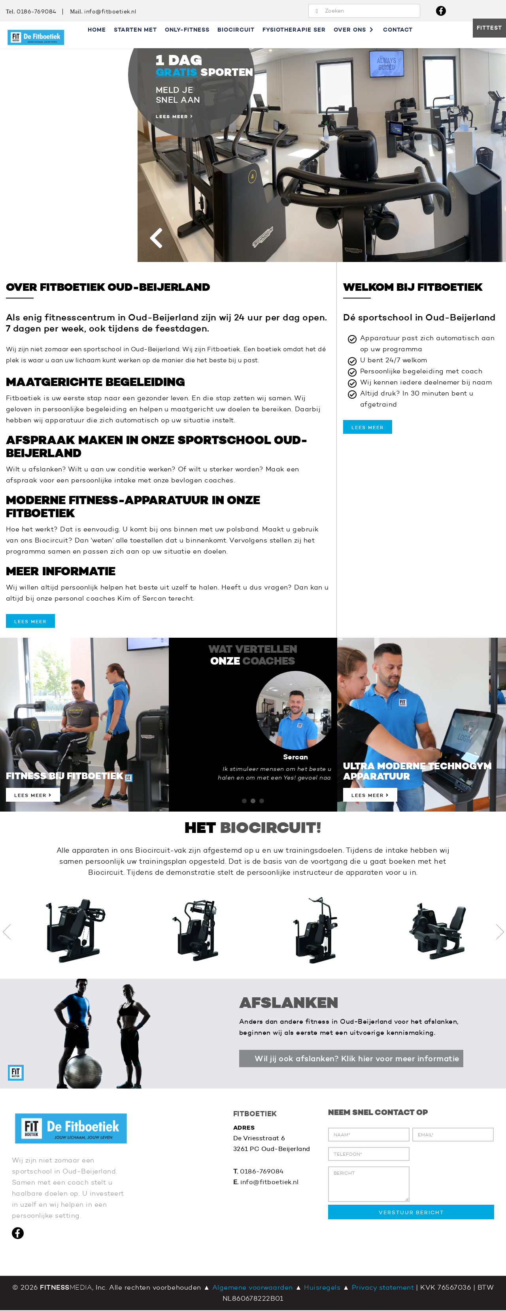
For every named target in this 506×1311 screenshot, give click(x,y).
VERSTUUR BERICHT (411, 1213)
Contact (398, 30)
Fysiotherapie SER (294, 30)
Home (97, 30)
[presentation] (388, 1235)
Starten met (135, 30)
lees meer (30, 622)
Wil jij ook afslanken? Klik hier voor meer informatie (357, 1059)
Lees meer (33, 796)
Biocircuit (236, 30)
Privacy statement (383, 1288)
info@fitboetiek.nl (110, 11)
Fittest (489, 28)
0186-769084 (37, 11)
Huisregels (322, 1288)
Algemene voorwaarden (252, 1288)
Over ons (354, 30)
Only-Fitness (187, 30)
